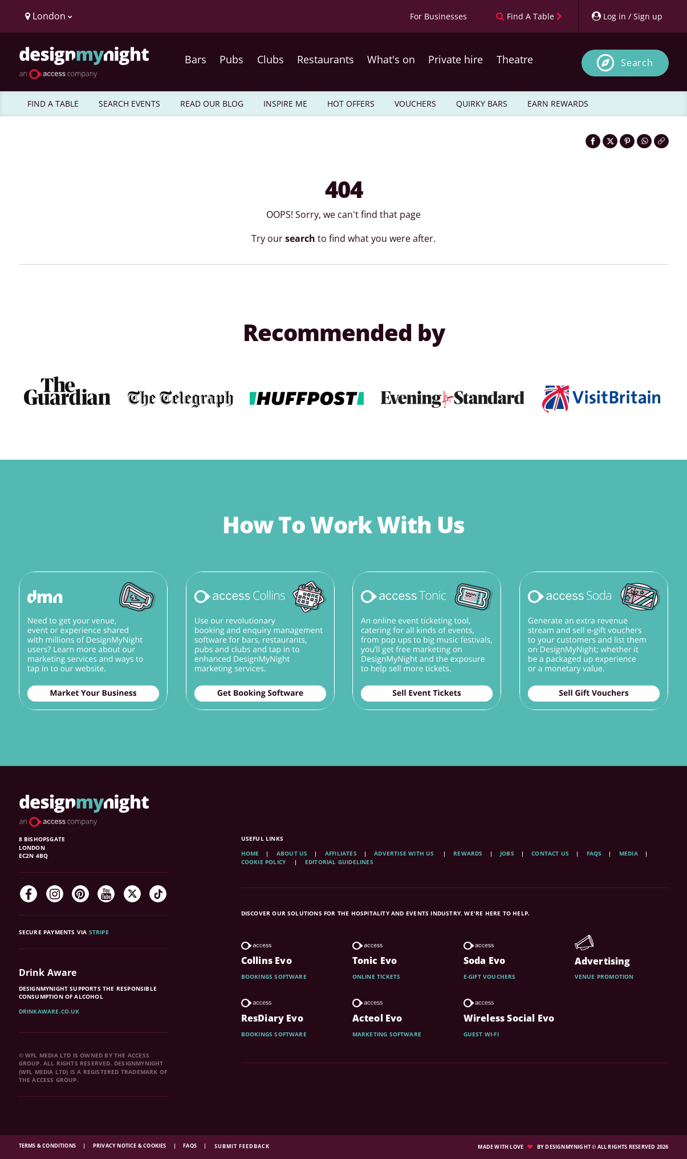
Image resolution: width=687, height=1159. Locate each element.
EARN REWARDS (557, 103)
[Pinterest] (80, 893)
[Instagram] (54, 893)
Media (628, 853)
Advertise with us (404, 853)
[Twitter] (132, 893)
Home (250, 853)
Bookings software (274, 976)
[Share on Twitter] (610, 141)
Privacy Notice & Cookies (130, 1145)
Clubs (270, 59)
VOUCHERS (415, 103)
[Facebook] (28, 893)
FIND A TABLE (53, 103)
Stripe (99, 932)
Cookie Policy (264, 862)
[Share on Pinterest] (627, 141)
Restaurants (325, 59)
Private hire (455, 59)
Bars (195, 59)
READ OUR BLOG (211, 103)
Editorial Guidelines (339, 862)
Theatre (515, 59)
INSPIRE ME (285, 103)
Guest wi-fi (481, 1034)
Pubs (231, 59)
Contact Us (550, 853)
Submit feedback (242, 1146)
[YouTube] (106, 893)
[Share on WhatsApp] (644, 141)
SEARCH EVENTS (129, 103)
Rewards (467, 853)
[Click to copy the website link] (661, 141)
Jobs (507, 853)
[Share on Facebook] (593, 141)
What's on (391, 59)
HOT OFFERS (351, 103)
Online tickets (376, 976)
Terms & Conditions (48, 1145)
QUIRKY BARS (481, 103)
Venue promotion (604, 976)
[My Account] (626, 16)
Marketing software (387, 1034)
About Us (292, 853)
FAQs (594, 853)
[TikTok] (157, 893)
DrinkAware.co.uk (49, 1011)
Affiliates (341, 853)
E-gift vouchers (490, 976)
